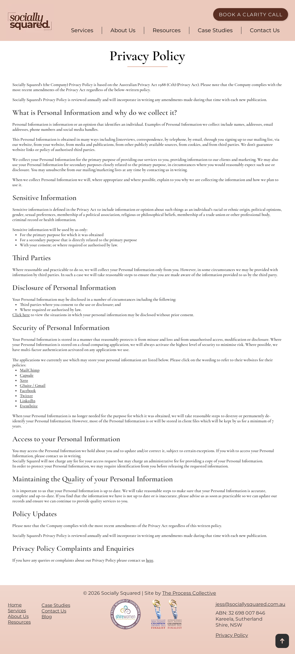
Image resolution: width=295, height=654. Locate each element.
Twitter (26, 395)
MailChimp (29, 370)
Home (15, 605)
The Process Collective (189, 593)
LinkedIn (27, 400)
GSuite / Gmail (32, 385)
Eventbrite (29, 406)
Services (17, 610)
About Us (18, 616)
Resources (19, 622)
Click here (21, 314)
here (149, 560)
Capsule (26, 375)
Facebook (28, 390)
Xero (24, 380)
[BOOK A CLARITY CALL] (250, 14)
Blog (47, 616)
